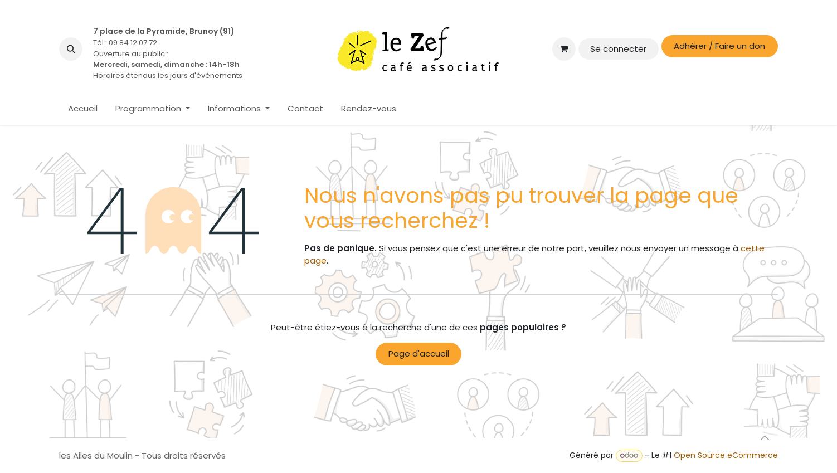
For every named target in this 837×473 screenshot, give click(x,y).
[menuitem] (82, 109)
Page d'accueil (418, 353)
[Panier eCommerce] (564, 49)
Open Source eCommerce (726, 455)
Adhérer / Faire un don (719, 46)
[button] (70, 49)
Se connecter (618, 49)
